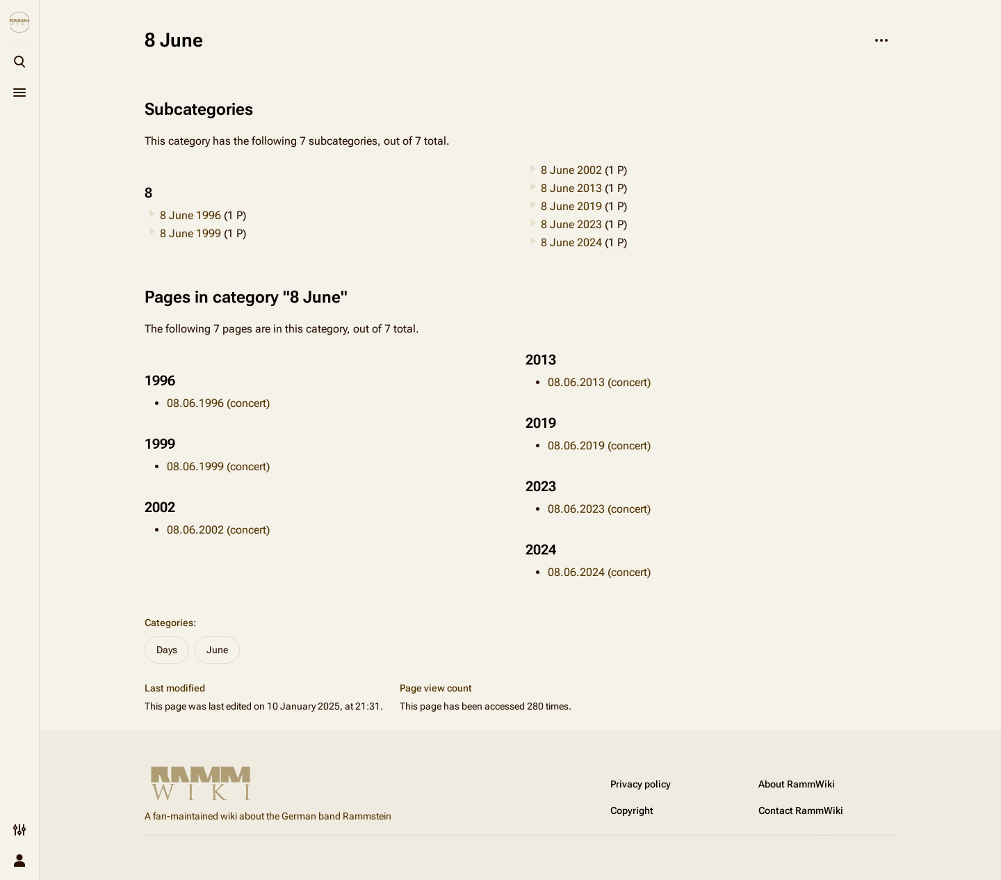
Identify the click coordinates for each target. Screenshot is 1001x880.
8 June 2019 (571, 206)
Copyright (631, 810)
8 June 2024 (571, 242)
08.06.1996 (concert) (218, 403)
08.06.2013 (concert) (599, 382)
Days (166, 649)
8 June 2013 (571, 188)
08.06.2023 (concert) (599, 508)
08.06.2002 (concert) (218, 529)
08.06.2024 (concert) (599, 572)
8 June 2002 (571, 170)
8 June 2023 (571, 224)
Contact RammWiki (800, 810)
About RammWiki (796, 784)
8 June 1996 (190, 215)
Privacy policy (640, 784)
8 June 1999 (190, 233)
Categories (169, 622)
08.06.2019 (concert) (599, 445)
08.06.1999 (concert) (218, 466)
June (217, 649)
